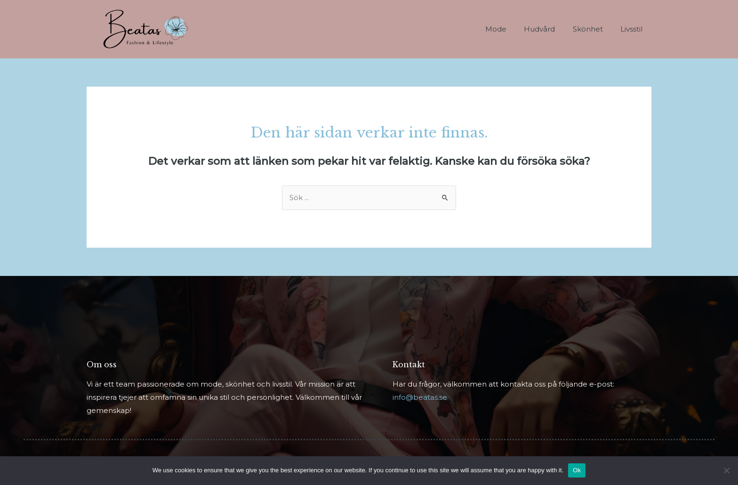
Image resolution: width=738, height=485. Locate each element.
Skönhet (593, 28)
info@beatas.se (420, 397)
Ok (577, 470)
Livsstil (633, 28)
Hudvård (548, 28)
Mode (508, 28)
